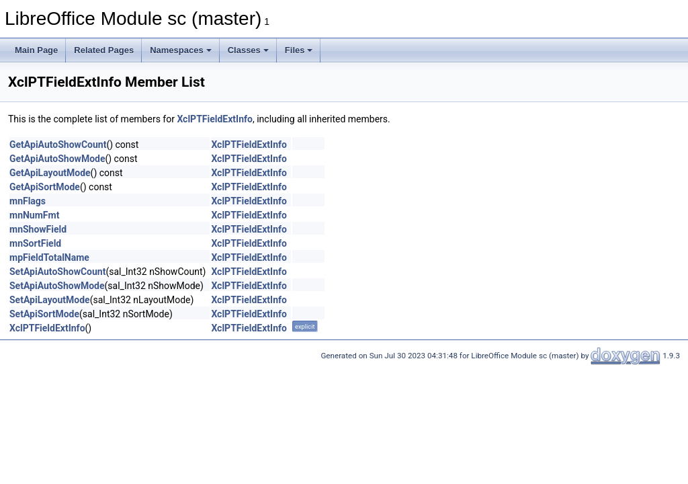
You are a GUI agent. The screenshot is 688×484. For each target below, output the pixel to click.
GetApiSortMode (44, 187)
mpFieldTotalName (49, 257)
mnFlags (27, 201)
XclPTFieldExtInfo (215, 119)
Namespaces (181, 50)
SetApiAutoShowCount (57, 271)
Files (299, 50)
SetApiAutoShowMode (57, 285)
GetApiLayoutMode (50, 172)
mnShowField (38, 229)
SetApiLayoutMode (49, 299)
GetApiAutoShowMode (57, 158)
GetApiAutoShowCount (57, 144)
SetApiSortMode (44, 314)
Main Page (36, 50)
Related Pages (104, 50)
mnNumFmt (34, 215)
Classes (248, 50)
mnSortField (35, 243)
